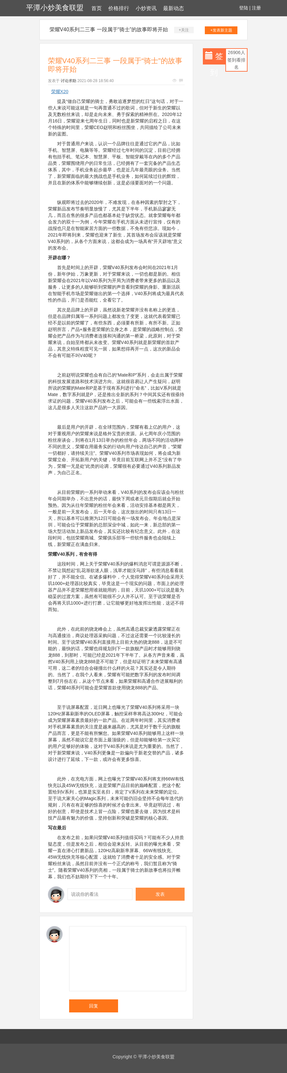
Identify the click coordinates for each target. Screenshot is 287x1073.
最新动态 (173, 8)
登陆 (243, 7)
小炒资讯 (146, 8)
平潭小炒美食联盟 (54, 8)
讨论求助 (68, 81)
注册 (256, 7)
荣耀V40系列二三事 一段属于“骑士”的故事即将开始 (109, 29)
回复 (93, 1006)
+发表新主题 (221, 30)
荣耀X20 (59, 91)
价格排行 (118, 8)
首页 (96, 8)
